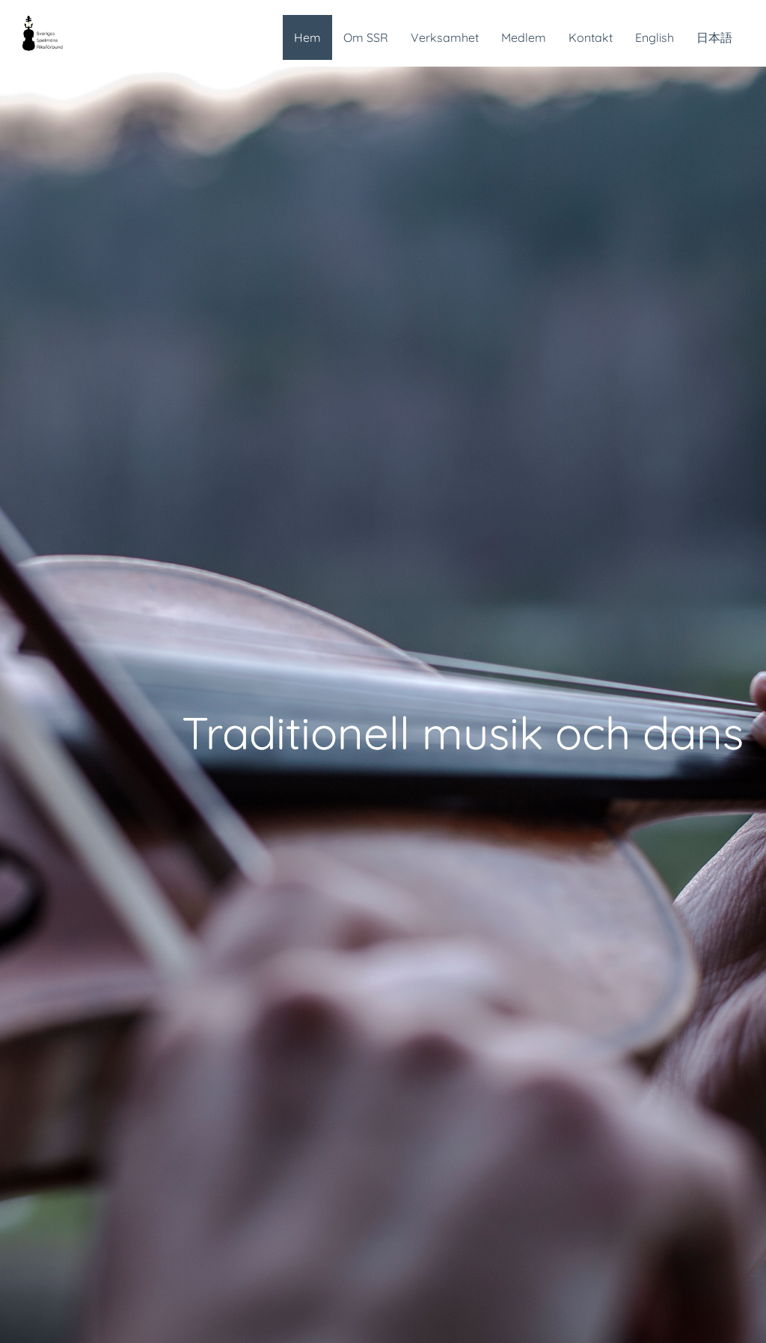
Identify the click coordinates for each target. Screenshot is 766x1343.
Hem (307, 37)
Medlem (523, 37)
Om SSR (365, 37)
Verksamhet (445, 37)
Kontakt (591, 37)
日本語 (714, 37)
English (654, 37)
